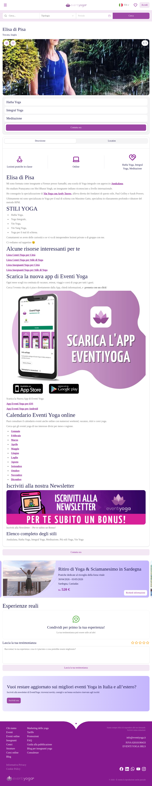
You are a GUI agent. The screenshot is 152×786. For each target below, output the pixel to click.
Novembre (16, 475)
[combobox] (57, 16)
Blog (8, 756)
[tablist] (76, 141)
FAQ (29, 740)
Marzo (14, 440)
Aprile (14, 444)
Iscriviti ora (14, 700)
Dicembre (16, 479)
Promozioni (33, 736)
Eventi (9, 732)
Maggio (15, 448)
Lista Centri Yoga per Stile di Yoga (24, 260)
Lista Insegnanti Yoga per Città (23, 265)
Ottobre (15, 470)
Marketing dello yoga (38, 728)
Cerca (131, 16)
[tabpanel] (76, 348)
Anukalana (117, 183)
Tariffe (30, 732)
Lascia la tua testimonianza (76, 668)
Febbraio (16, 435)
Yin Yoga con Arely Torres (57, 193)
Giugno (15, 453)
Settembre (16, 466)
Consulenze (33, 752)
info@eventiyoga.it (136, 737)
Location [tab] (112, 141)
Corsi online (12, 752)
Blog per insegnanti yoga (39, 748)
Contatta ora (76, 127)
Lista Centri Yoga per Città (20, 255)
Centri (9, 744)
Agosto (14, 462)
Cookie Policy (13, 769)
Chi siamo (11, 728)
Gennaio (15, 431)
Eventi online (13, 736)
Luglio (14, 457)
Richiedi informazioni (135, 593)
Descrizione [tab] (40, 141)
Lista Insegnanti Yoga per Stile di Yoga (26, 270)
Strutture (10, 748)
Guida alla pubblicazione (39, 744)
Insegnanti (11, 740)
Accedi (144, 5)
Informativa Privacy (16, 764)
